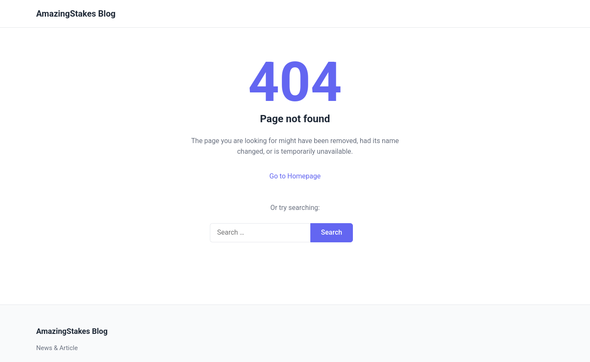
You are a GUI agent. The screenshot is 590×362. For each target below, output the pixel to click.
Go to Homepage (295, 176)
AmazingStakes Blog (75, 14)
